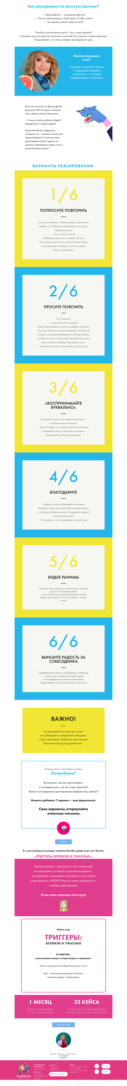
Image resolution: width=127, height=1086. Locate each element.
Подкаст (106, 1071)
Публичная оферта (75, 1068)
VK (97, 1066)
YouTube (106, 1066)
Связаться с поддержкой (58, 1074)
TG (97, 1071)
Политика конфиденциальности (79, 1066)
